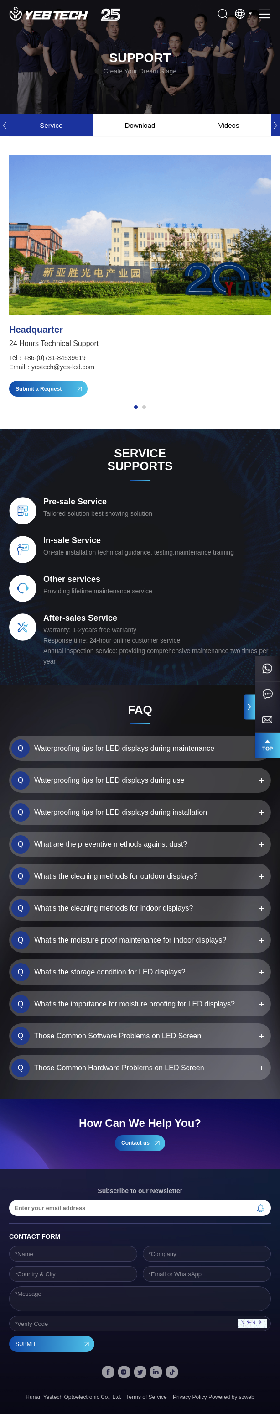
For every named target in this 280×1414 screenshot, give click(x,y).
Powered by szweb (231, 1397)
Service (51, 125)
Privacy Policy (190, 1397)
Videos (228, 125)
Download (140, 125)
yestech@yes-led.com (62, 367)
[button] (275, 125)
